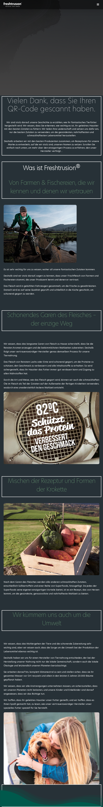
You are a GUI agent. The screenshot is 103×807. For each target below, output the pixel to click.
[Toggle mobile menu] (98, 4)
